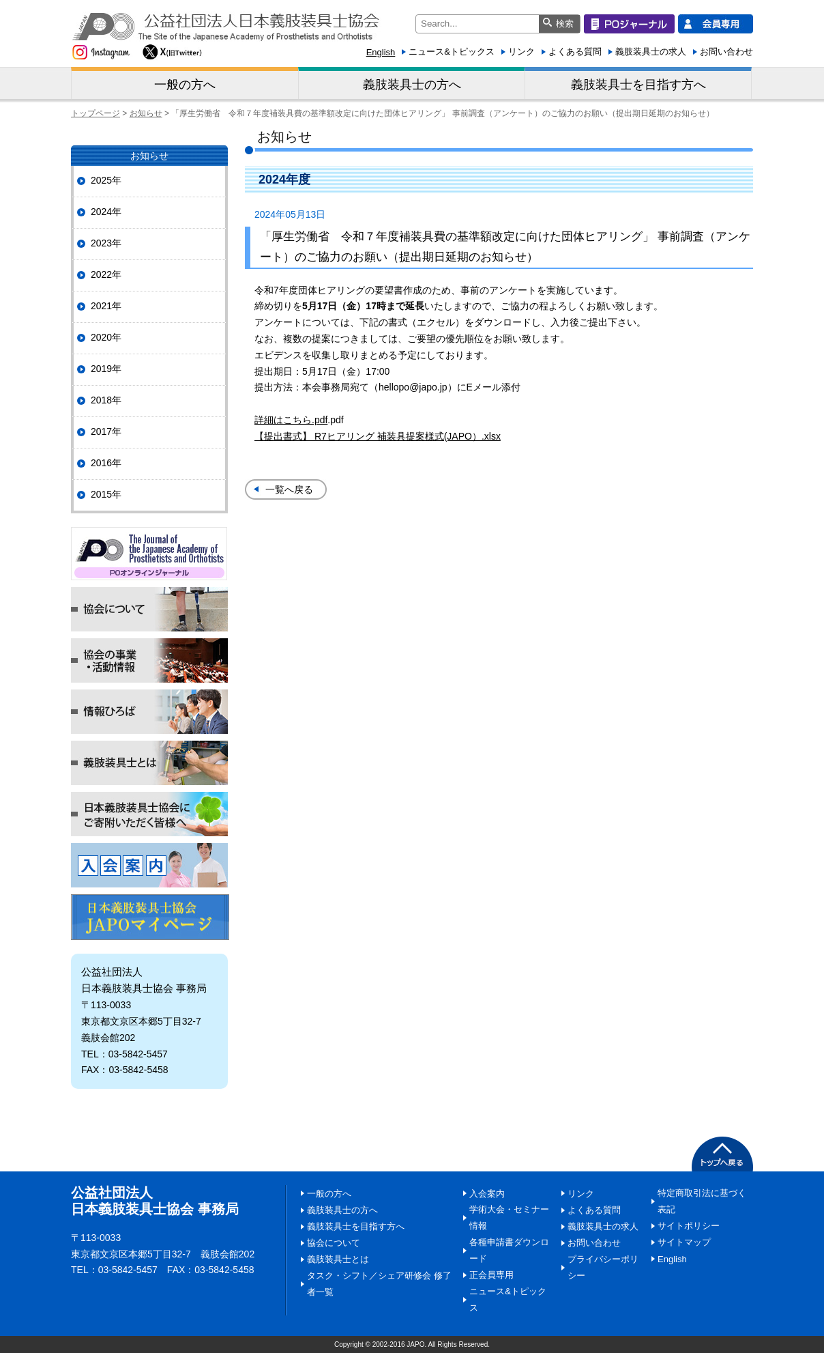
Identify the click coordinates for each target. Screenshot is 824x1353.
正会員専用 (491, 1275)
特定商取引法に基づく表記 (702, 1201)
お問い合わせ (726, 51)
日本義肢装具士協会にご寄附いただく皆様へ (149, 814)
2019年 (106, 368)
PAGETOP (722, 1154)
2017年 (106, 431)
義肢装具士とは (149, 763)
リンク (521, 51)
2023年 (106, 243)
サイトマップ (684, 1242)
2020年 (106, 337)
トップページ (95, 113)
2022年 (106, 274)
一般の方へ (185, 84)
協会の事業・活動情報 (149, 660)
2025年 (106, 180)
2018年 (106, 400)
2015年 (106, 494)
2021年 (106, 305)
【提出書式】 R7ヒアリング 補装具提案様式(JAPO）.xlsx (377, 436)
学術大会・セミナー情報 (509, 1217)
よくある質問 (575, 51)
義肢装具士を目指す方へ (638, 84)
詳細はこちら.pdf (290, 419)
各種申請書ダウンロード (509, 1250)
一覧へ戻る (289, 489)
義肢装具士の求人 (650, 51)
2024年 (106, 211)
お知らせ (146, 113)
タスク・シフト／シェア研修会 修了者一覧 (379, 1283)
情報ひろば (149, 711)
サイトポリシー (689, 1226)
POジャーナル (149, 553)
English (381, 52)
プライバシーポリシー (603, 1267)
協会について (149, 609)
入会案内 (149, 865)
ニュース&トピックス (452, 51)
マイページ (150, 917)
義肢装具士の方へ (412, 84)
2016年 (106, 462)
